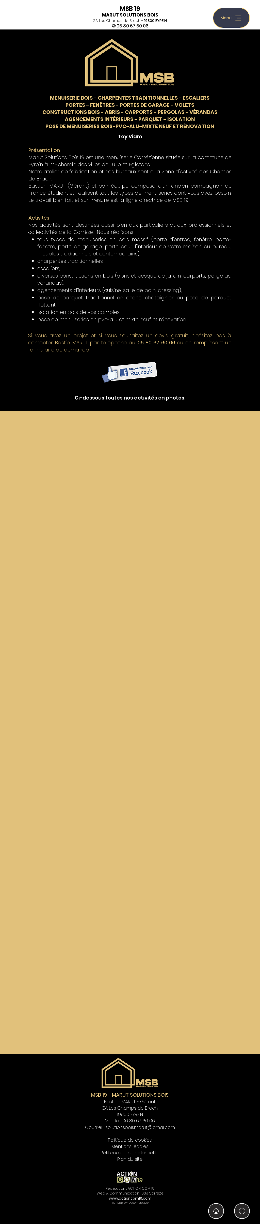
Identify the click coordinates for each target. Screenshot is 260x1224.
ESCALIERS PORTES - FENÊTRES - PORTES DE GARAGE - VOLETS (138, 101)
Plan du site (130, 1159)
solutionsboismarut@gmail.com (140, 1127)
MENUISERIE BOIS (71, 97)
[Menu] (231, 18)
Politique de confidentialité (130, 1153)
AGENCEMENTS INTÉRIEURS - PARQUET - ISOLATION (130, 119)
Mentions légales (130, 1146)
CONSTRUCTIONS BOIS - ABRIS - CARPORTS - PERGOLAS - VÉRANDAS (129, 112)
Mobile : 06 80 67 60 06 (130, 1121)
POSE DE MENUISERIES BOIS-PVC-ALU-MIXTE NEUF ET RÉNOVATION (129, 126)
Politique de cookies (130, 1140)
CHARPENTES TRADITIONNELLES (138, 97)
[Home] (242, 1211)
